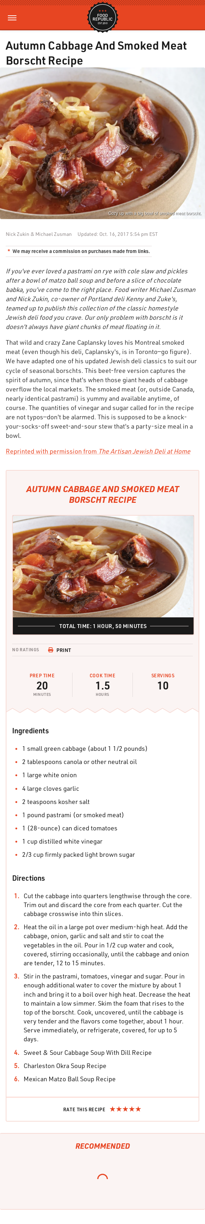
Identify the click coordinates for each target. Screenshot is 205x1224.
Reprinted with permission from (98, 451)
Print (59, 650)
